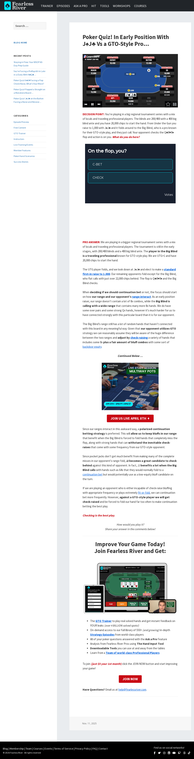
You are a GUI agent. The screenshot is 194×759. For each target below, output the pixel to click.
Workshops (121, 6)
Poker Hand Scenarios (24, 156)
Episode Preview (21, 122)
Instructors (19, 139)
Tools (104, 6)
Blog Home (20, 42)
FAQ (94, 748)
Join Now (130, 679)
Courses (140, 6)
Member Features (22, 150)
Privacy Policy (83, 748)
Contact (103, 748)
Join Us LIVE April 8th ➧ (130, 418)
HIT (93, 6)
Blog (5, 748)
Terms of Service (63, 748)
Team (29, 748)
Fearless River (20, 5)
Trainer (47, 6)
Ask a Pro (81, 6)
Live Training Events (23, 144)
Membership (17, 748)
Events (48, 748)
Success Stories (21, 161)
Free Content (20, 127)
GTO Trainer (20, 133)
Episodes (63, 6)
